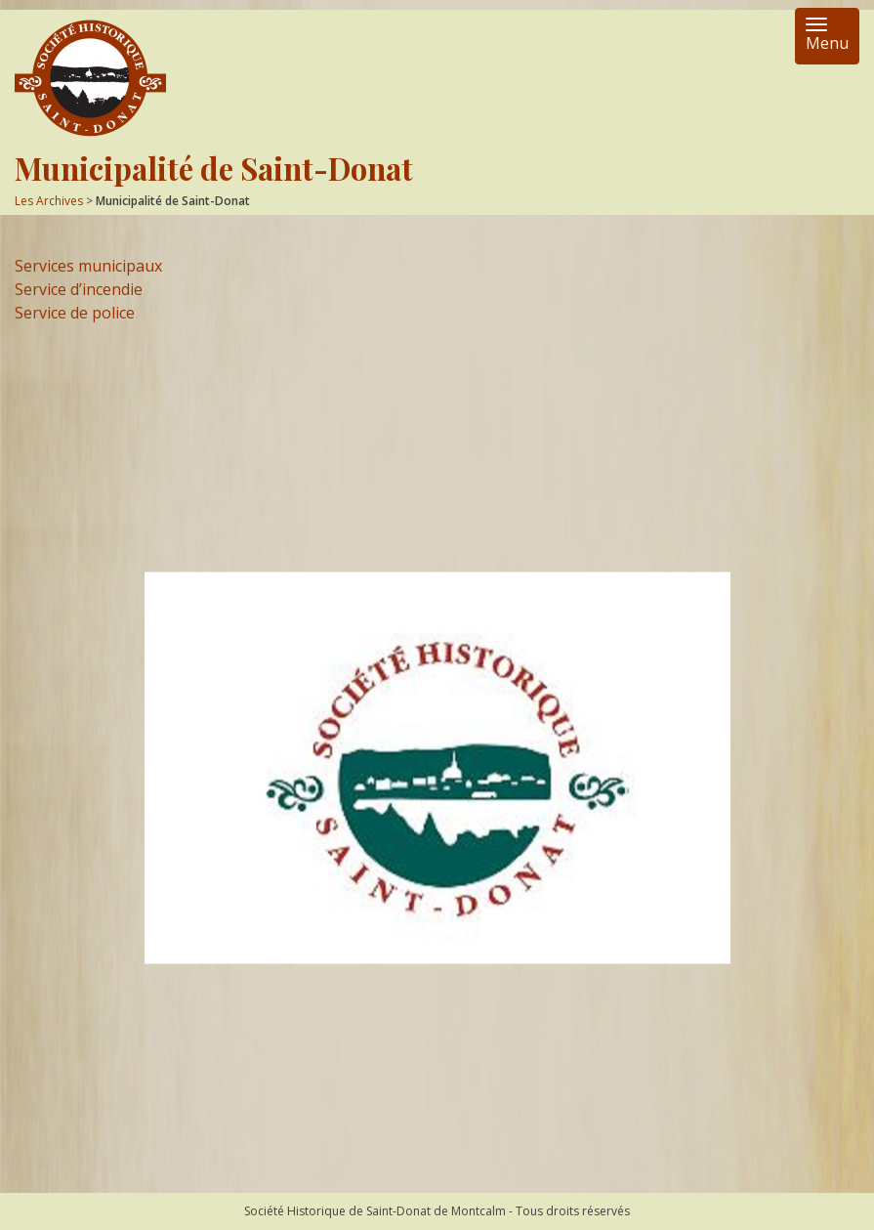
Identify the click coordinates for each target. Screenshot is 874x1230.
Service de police (75, 312)
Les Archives (49, 200)
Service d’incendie (79, 289)
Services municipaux (88, 265)
